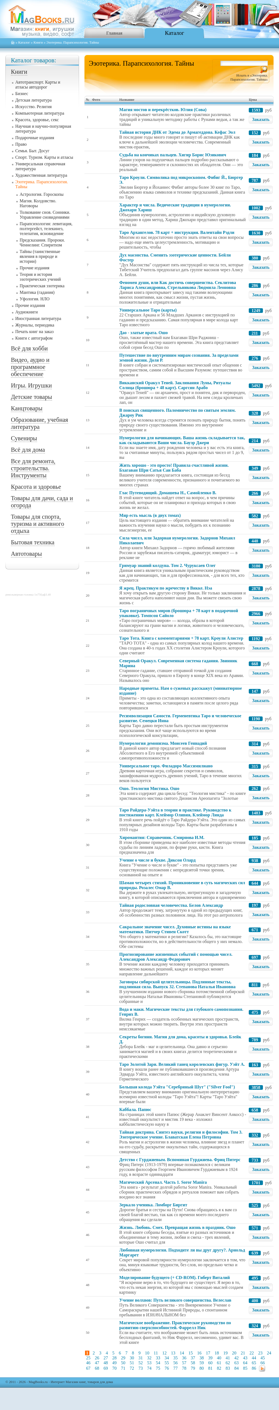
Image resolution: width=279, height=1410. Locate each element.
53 (149, 1362)
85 (245, 1368)
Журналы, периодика (34, 325)
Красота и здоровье (36, 486)
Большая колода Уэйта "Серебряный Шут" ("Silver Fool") (177, 1087)
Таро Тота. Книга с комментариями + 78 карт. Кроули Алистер (181, 638)
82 (219, 1368)
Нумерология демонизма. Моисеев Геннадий (163, 743)
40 (219, 1358)
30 (132, 1358)
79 (193, 1368)
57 (184, 1362)
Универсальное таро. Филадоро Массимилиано (166, 766)
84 (236, 1368)
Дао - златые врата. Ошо (143, 332)
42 (236, 1358)
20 (234, 1353)
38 (201, 1358)
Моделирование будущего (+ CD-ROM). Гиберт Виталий (174, 1277)
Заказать (260, 119)
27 (106, 1358)
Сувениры (24, 438)
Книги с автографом (34, 338)
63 (236, 1362)
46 (88, 1362)
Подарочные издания (34, 137)
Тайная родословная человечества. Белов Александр (171, 905)
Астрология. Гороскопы (41, 194)
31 (140, 1358)
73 (140, 1368)
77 (175, 1368)
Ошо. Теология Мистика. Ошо (149, 788)
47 (97, 1362)
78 (184, 1368)
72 (132, 1368)
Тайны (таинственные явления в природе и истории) (40, 256)
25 (88, 1358)
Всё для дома (28, 449)
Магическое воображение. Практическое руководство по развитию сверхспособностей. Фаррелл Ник (175, 1325)
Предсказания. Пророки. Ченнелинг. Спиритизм (42, 242)
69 (106, 1368)
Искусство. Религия (33, 106)
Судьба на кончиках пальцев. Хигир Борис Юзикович (172, 154)
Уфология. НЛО (35, 299)
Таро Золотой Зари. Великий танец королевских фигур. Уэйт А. (182, 1064)
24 (269, 1353)
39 (210, 1358)
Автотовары (26, 553)
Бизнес (21, 93)
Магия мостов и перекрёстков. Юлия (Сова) (163, 109)
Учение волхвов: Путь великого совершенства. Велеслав (175, 1300)
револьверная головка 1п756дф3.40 (28, 594)
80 (201, 1368)
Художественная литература (41, 175)
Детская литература (33, 100)
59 (201, 1362)
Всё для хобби (29, 348)
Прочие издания (34, 267)
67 (88, 1368)
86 (254, 1368)
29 (123, 1358)
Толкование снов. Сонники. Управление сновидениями (45, 214)
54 (158, 1362)
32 (149, 1358)
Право (21, 144)
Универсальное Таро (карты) (148, 310)
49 (114, 1362)
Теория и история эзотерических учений (40, 277)
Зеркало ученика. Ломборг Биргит (153, 1205)
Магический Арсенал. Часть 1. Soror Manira (163, 1182)
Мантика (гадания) (37, 292)
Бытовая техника (32, 542)
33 (158, 1358)
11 (156, 1353)
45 (262, 1358)
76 (167, 1368)
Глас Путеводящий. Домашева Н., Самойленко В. (167, 492)
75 (158, 1368)
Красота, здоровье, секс (37, 119)
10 (147, 1353)
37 (193, 1358)
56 (175, 1362)
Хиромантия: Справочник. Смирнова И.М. (161, 837)
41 (228, 1358)
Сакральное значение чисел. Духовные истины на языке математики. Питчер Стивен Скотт (175, 929)
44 (254, 1358)
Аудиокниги (26, 312)
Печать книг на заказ (34, 331)
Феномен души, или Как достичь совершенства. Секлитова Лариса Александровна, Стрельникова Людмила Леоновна (177, 285)
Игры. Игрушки (31, 385)
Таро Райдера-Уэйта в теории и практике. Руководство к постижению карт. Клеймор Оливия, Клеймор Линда (175, 812)
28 (114, 1358)
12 (164, 1353)
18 (216, 1353)
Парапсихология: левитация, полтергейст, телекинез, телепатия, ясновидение (46, 228)
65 (254, 1362)
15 (190, 1353)
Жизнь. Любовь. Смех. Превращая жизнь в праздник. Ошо (177, 1227)
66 (262, 1362)
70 (114, 1368)
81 (210, 1368)
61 (219, 1362)
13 (173, 1353)
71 (123, 1368)
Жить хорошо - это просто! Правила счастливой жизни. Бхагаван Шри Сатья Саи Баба (174, 467)
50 (123, 1362)
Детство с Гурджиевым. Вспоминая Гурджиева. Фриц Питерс (180, 1159)
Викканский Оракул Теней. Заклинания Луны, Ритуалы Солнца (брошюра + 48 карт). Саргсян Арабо (175, 385)
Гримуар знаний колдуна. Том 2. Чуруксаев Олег (167, 565)
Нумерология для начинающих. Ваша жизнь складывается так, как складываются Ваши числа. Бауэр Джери (182, 440)
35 (175, 1358)
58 (193, 1362)
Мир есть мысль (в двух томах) (150, 515)
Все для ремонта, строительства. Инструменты (33, 468)
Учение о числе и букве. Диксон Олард (157, 860)
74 (149, 1368)
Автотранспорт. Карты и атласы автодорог (37, 84)
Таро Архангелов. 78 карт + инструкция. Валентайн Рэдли (176, 232)
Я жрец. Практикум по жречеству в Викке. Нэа (165, 588)
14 (182, 1353)
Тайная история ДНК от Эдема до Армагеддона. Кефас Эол (177, 132)
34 (167, 1358)
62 (228, 1362)
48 (106, 1362)
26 (97, 1358)
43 (245, 1358)
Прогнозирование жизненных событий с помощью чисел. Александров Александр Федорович (175, 957)
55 (167, 1362)
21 (243, 1353)
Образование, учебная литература (39, 423)
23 (260, 1353)
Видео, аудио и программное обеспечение (30, 366)
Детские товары (31, 396)
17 (208, 1353)
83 (228, 1368)
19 (225, 1353)
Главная (114, 33)
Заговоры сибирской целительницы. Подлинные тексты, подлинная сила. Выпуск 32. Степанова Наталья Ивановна (177, 984)
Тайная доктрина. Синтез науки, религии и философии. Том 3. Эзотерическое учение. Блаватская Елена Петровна (180, 1134)
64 (245, 1362)
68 (97, 1368)
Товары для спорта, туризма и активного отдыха (37, 523)
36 (184, 1358)
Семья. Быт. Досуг (32, 150)
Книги (38, 42)
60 (210, 1362)
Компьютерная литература (39, 113)
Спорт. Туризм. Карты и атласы (44, 157)
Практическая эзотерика (42, 285)
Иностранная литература (38, 318)
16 (199, 1353)
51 (132, 1362)
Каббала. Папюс (135, 1109)
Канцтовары (27, 408)
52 (140, 1362)
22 (251, 1353)
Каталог (174, 33)
